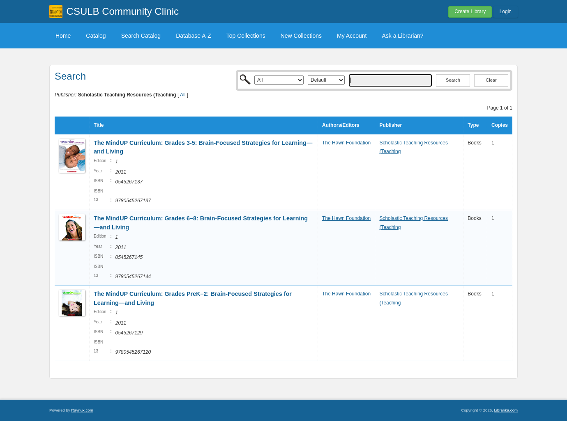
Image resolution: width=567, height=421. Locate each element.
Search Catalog (141, 35)
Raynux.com (82, 410)
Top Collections (245, 35)
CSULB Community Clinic (123, 11)
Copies (499, 125)
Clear (491, 80)
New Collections (301, 35)
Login (506, 11)
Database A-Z (193, 35)
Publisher (390, 125)
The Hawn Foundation (346, 143)
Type (473, 125)
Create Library (470, 11)
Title (99, 125)
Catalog (96, 35)
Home (63, 35)
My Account (351, 35)
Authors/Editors (341, 125)
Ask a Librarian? (402, 35)
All (182, 95)
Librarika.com (506, 410)
